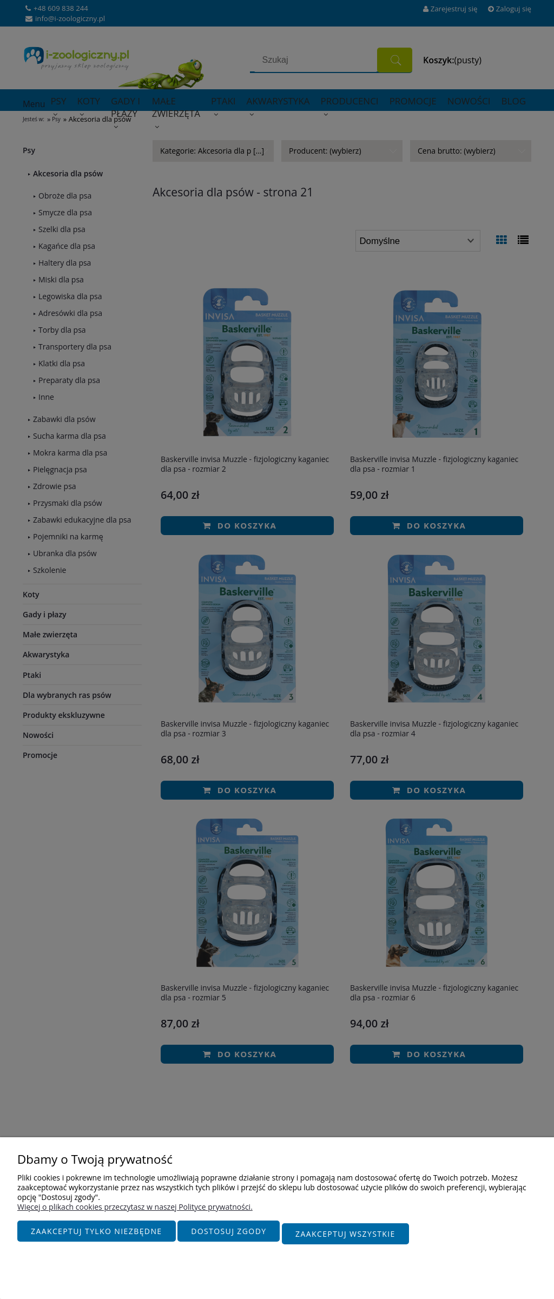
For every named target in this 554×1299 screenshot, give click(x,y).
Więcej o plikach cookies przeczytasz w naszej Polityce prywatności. (135, 1212)
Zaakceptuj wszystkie (345, 1236)
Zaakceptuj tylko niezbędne (96, 1236)
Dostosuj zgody (228, 1236)
